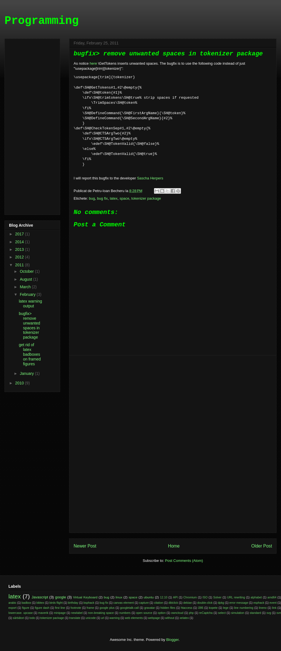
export (12, 607)
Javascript (40, 597)
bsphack (88, 602)
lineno (263, 607)
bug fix (102, 198)
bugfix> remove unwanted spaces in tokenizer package (29, 325)
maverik (43, 612)
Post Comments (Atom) (184, 560)
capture (144, 602)
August (26, 279)
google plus (107, 607)
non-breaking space (101, 612)
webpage (154, 618)
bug (92, 198)
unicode (90, 618)
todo (32, 618)
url (102, 618)
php (191, 612)
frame (90, 607)
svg (268, 612)
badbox (26, 602)
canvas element (123, 602)
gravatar (149, 607)
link (274, 607)
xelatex (184, 618)
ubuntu (149, 597)
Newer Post (85, 546)
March (26, 287)
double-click (205, 602)
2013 (20, 249)
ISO (205, 597)
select (222, 612)
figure (25, 607)
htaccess (186, 607)
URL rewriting (236, 597)
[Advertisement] (172, 444)
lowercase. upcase (20, 612)
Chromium (190, 597)
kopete (213, 607)
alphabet (256, 597)
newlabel (77, 612)
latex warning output (30, 303)
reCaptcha (206, 612)
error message (238, 602)
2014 (20, 242)
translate (74, 618)
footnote (76, 607)
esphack (258, 602)
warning (114, 618)
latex (113, 198)
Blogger (172, 640)
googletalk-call (129, 607)
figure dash (42, 607)
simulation (237, 612)
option (162, 612)
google (60, 597)
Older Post (261, 546)
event (273, 602)
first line (60, 607)
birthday (73, 602)
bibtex (40, 602)
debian (187, 602)
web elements (134, 618)
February (28, 294)
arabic (12, 602)
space (124, 198)
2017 (20, 234)
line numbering (243, 607)
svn (279, 612)
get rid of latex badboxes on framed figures (30, 354)
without (170, 618)
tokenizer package (146, 198)
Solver (217, 597)
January (27, 373)
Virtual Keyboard (85, 597)
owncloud (177, 612)
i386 (200, 607)
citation (158, 602)
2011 (20, 265)
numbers (124, 612)
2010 (20, 383)
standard (255, 612)
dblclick (173, 602)
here (93, 63)
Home (174, 546)
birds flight (56, 602)
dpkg (221, 602)
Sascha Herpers (150, 178)
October (27, 271)
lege (226, 607)
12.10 (163, 597)
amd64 (272, 597)
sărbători (18, 618)
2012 (20, 257)
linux (118, 597)
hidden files (167, 607)
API (175, 597)
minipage (60, 612)
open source (144, 612)
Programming (41, 21)
